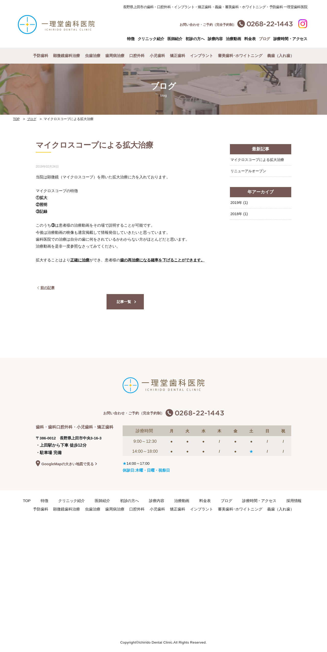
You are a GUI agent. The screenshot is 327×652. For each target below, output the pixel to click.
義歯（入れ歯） (280, 55)
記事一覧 (124, 302)
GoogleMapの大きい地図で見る (69, 464)
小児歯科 (157, 55)
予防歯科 (40, 55)
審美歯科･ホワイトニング (240, 55)
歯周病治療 (114, 55)
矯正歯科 (177, 55)
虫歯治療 (92, 55)
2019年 (239, 203)
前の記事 (46, 287)
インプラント (201, 55)
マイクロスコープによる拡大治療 (259, 159)
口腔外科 (137, 55)
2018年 (239, 214)
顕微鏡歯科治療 (66, 55)
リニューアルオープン (249, 171)
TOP (16, 119)
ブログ (32, 119)
